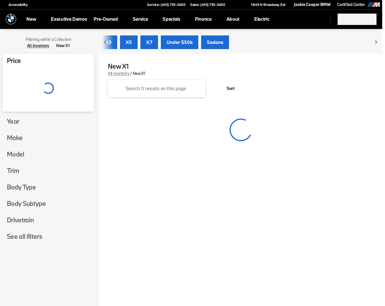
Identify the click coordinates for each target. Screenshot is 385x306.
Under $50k (180, 42)
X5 (129, 42)
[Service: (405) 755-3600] (166, 4)
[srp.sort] (227, 88)
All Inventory (118, 73)
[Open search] (319, 19)
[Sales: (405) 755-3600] (207, 4)
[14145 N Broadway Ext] (266, 4)
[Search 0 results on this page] (156, 88)
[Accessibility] (15, 4)
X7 (149, 42)
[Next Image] (376, 42)
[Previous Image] (105, 42)
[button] (237, 4)
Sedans (215, 42)
